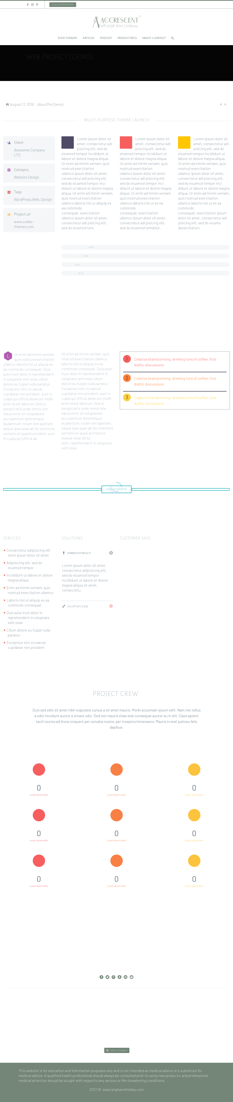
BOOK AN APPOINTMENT (63, 4)
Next (128, 1006)
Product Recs (127, 38)
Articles (88, 38)
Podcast (106, 38)
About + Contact (154, 38)
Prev (105, 1006)
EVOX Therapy (67, 38)
